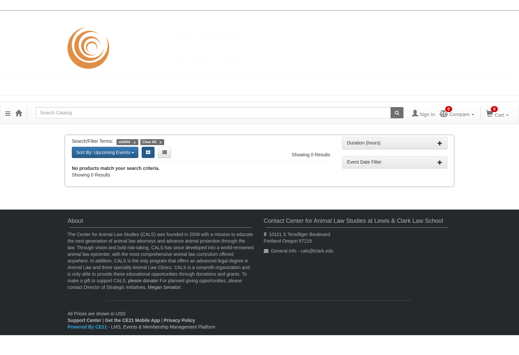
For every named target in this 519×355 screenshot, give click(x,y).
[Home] (18, 112)
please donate (142, 280)
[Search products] (397, 112)
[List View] (164, 152)
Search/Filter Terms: (92, 141)
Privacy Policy (179, 320)
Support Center (84, 320)
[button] (7, 112)
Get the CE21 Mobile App (132, 320)
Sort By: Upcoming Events (105, 152)
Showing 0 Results (311, 154)
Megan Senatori (164, 287)
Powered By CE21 (88, 327)
